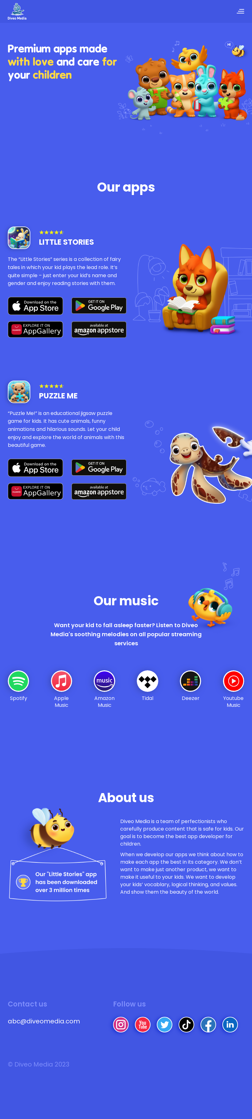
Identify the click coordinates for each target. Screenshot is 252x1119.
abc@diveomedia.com (44, 1024)
